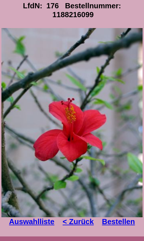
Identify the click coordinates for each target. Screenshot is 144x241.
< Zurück (78, 221)
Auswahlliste (31, 221)
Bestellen (118, 221)
